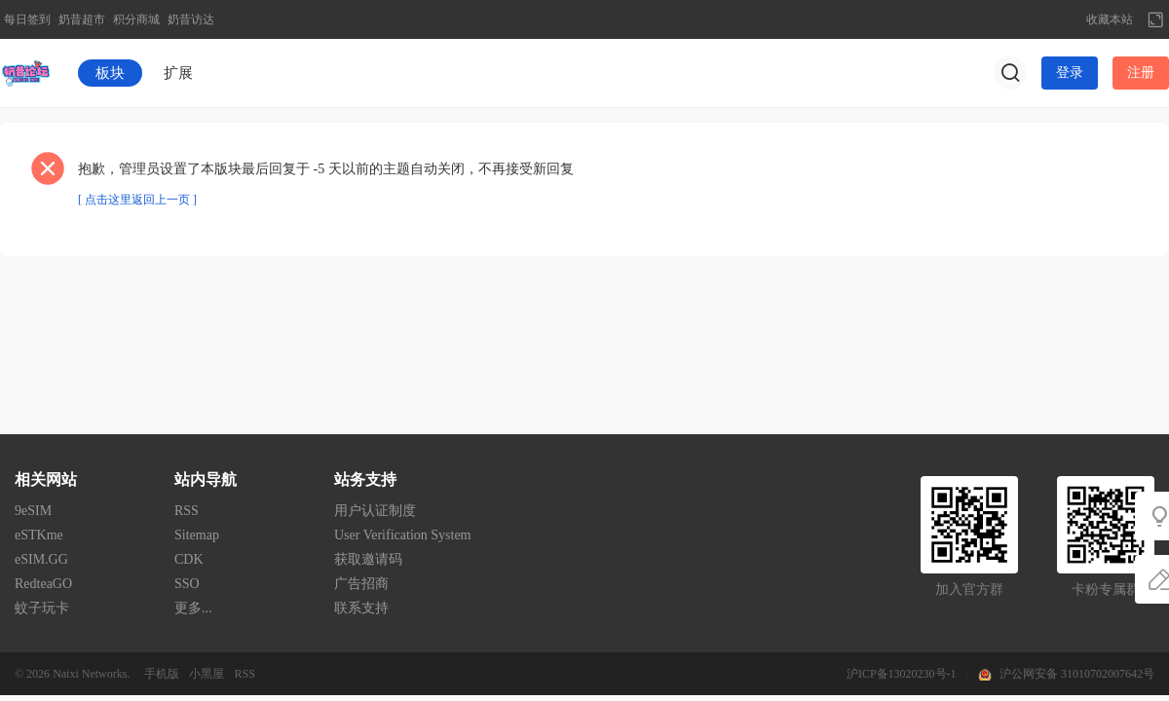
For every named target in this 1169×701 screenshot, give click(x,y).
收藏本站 (1109, 19)
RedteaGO (43, 583)
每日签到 (27, 19)
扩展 (178, 73)
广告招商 (361, 583)
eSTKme (39, 535)
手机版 (161, 674)
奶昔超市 (81, 19)
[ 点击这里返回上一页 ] (137, 199)
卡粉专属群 (1106, 589)
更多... (193, 608)
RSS (186, 510)
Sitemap (196, 535)
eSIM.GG (41, 559)
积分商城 (136, 19)
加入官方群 (969, 589)
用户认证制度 (375, 510)
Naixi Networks (90, 674)
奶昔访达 (191, 19)
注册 (1140, 72)
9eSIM (33, 510)
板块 (110, 73)
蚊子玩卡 (42, 608)
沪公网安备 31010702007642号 (1076, 674)
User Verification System (402, 535)
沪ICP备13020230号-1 (902, 674)
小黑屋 (206, 674)
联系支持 (361, 608)
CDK (189, 559)
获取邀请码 (368, 559)
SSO (187, 583)
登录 (1069, 72)
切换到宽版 (1155, 19)
